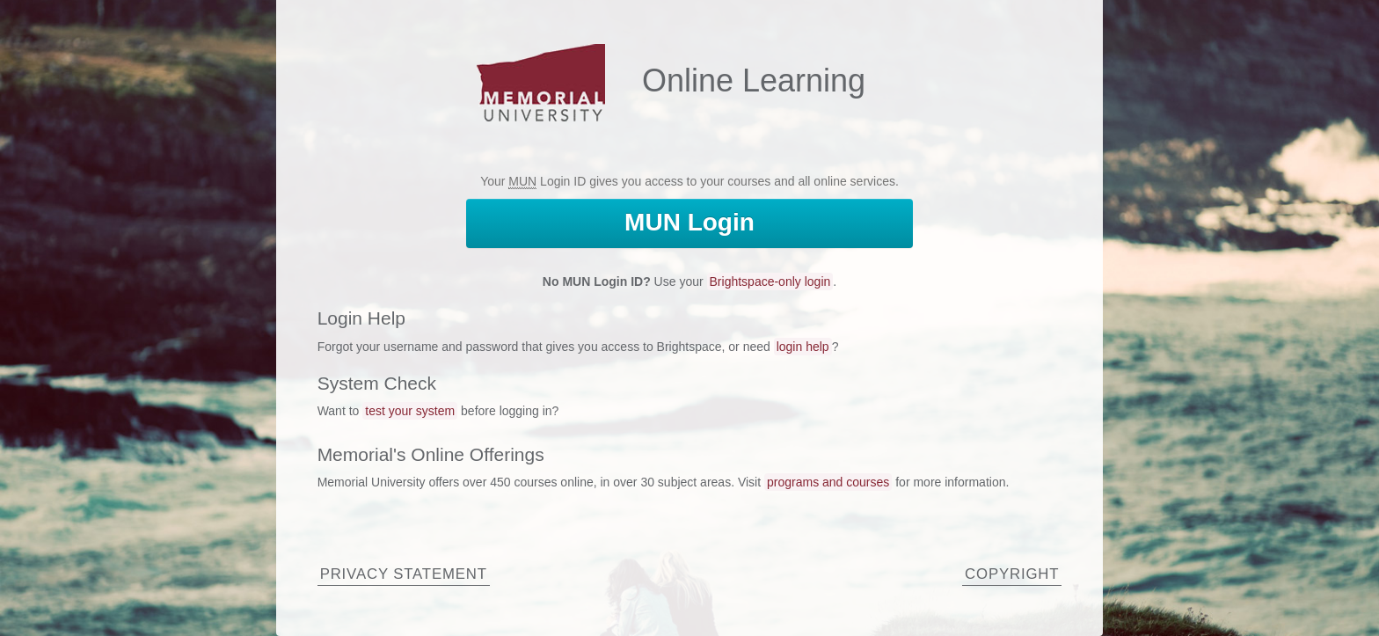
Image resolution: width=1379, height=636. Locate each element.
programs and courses (828, 482)
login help (803, 347)
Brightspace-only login (770, 281)
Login (689, 222)
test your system (410, 411)
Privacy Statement (403, 574)
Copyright (1012, 574)
